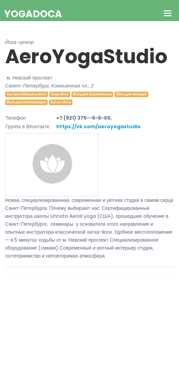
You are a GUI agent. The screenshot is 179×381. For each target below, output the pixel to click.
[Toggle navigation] (167, 14)
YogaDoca (33, 14)
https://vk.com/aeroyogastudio (98, 126)
